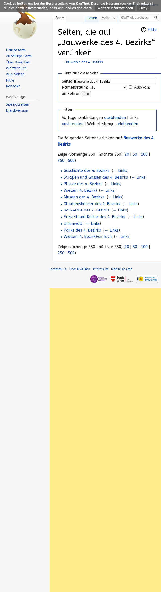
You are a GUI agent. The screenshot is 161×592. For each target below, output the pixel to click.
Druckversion (17, 110)
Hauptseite (16, 50)
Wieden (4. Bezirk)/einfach (88, 236)
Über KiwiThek (18, 62)
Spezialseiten (17, 104)
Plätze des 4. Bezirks (83, 184)
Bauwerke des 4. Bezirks (84, 62)
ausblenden (115, 117)
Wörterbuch (16, 68)
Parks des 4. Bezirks (82, 230)
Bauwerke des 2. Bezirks (86, 210)
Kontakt (13, 86)
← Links (120, 171)
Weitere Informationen (115, 8)
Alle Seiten (15, 74)
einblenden (128, 124)
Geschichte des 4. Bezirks (86, 171)
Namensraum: (75, 87)
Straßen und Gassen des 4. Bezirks (96, 177)
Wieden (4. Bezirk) (80, 190)
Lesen (89, 18)
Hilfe (152, 29)
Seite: (67, 81)
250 (61, 160)
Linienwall (73, 223)
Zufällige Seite (19, 56)
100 (144, 154)
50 (135, 154)
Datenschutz (57, 269)
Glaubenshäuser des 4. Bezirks (92, 204)
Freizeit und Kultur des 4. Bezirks (94, 217)
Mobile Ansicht (121, 269)
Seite (59, 18)
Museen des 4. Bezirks (84, 197)
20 (127, 154)
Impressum (100, 269)
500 (71, 160)
